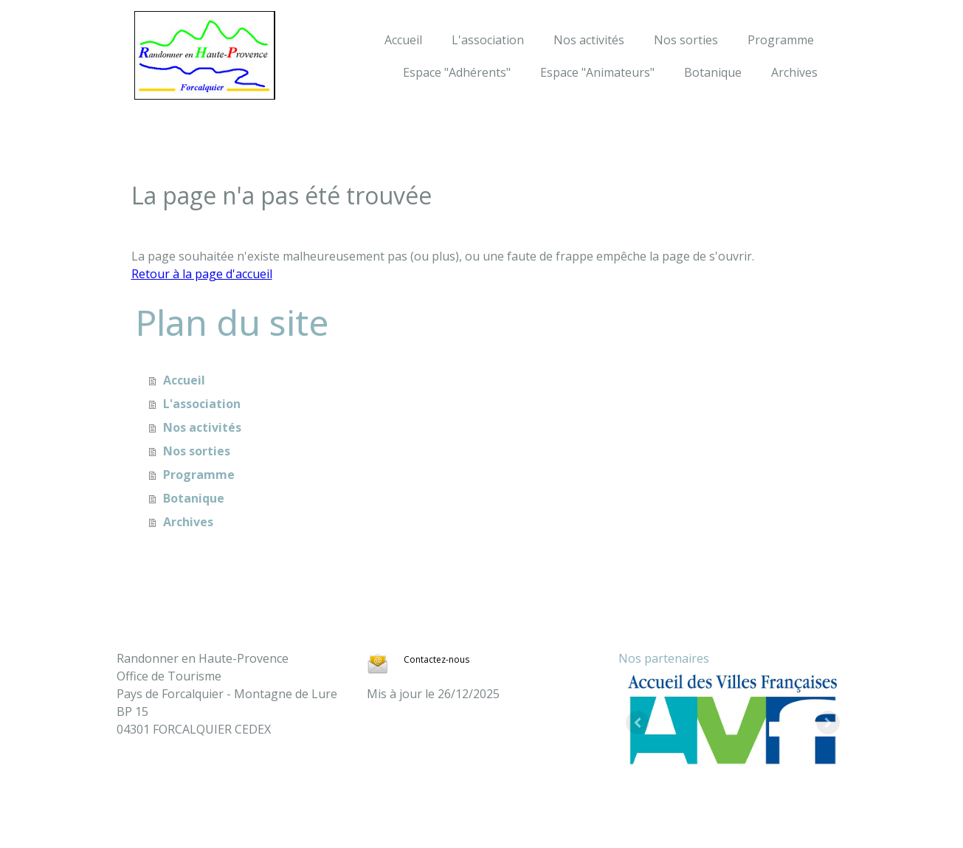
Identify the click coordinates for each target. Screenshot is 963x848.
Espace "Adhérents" (457, 72)
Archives (794, 72)
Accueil (403, 40)
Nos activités (588, 40)
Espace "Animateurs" (597, 72)
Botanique (713, 72)
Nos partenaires (663, 658)
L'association (488, 40)
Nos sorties (686, 40)
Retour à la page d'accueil (201, 274)
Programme (781, 40)
